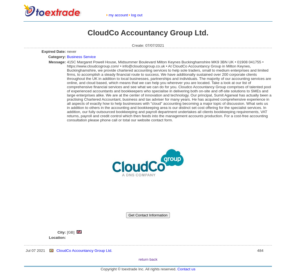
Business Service (81, 57)
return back (148, 259)
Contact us (186, 269)
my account (118, 15)
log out (136, 15)
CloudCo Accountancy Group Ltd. (84, 251)
